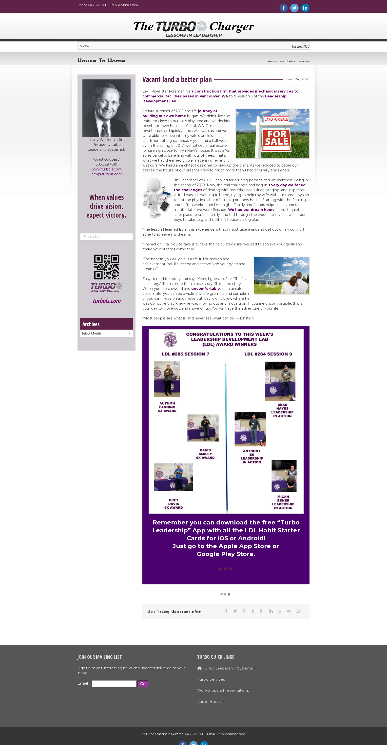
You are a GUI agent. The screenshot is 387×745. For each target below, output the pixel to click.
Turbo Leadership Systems (225, 669)
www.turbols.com (107, 170)
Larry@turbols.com (231, 735)
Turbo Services (211, 680)
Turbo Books (209, 702)
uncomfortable (205, 290)
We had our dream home (251, 211)
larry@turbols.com (106, 175)
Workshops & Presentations (223, 691)
